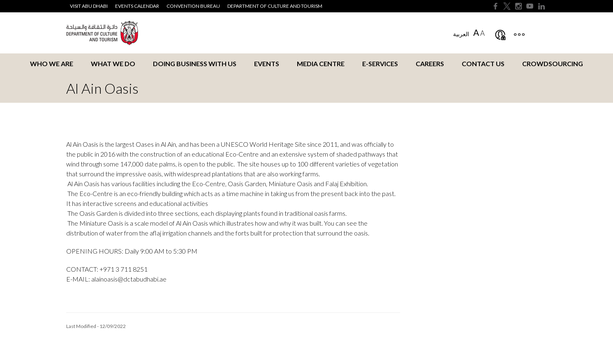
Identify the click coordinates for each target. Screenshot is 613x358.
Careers (430, 63)
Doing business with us (194, 63)
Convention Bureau (193, 6)
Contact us (483, 63)
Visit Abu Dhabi (89, 6)
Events (266, 63)
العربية (461, 33)
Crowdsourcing (552, 63)
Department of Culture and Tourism (274, 6)
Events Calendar (137, 6)
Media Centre (321, 63)
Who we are (51, 63)
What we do (113, 63)
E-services (380, 63)
